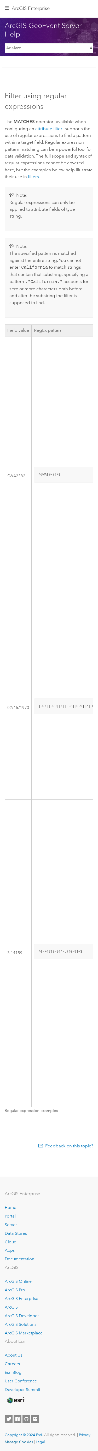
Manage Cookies (19, 1441)
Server (11, 1223)
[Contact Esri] (35, 1418)
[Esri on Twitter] (9, 1418)
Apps (10, 1249)
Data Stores (16, 1232)
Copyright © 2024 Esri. (24, 1434)
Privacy (84, 1434)
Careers (12, 1362)
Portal (10, 1215)
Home (10, 1206)
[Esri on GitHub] (26, 1418)
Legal (40, 1441)
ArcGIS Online (18, 1280)
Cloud (10, 1240)
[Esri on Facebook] (17, 1418)
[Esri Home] (15, 1399)
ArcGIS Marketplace (24, 1331)
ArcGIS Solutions (20, 1323)
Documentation (19, 1257)
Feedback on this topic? (69, 1144)
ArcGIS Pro (15, 1288)
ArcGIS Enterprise (31, 8)
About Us (13, 1354)
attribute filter (48, 128)
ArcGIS (11, 1306)
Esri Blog (13, 1371)
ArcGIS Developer (22, 1314)
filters (33, 176)
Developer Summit (22, 1388)
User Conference (21, 1379)
